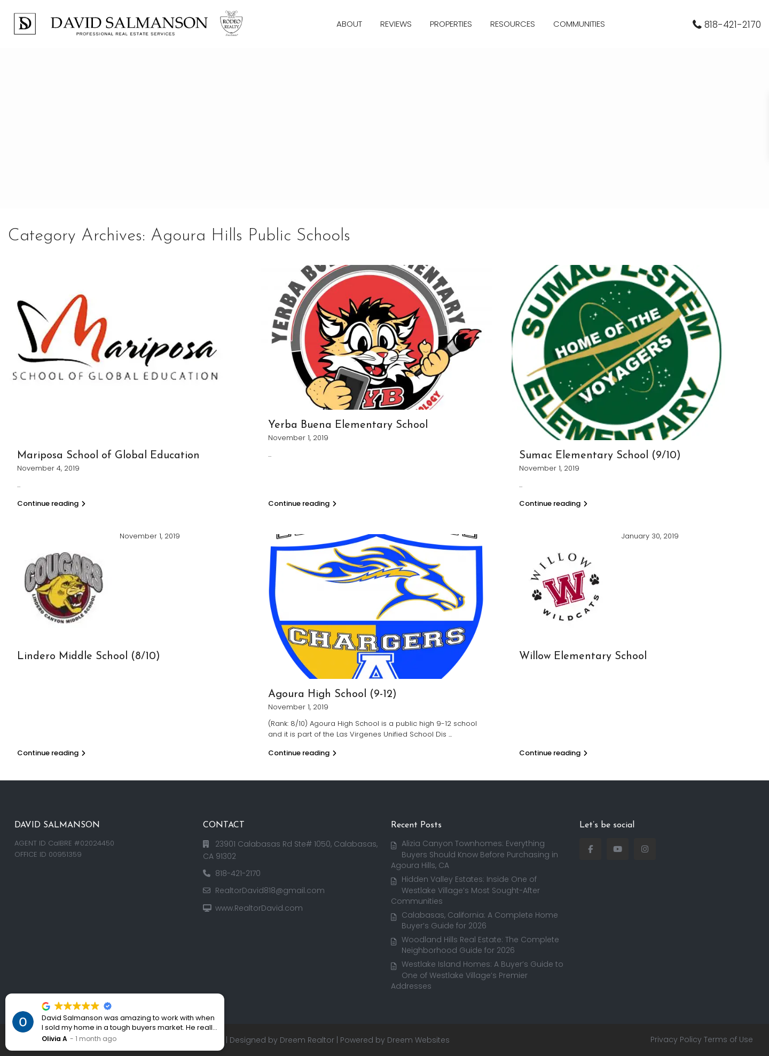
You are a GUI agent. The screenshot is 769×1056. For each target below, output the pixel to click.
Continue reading (51, 503)
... (450, 734)
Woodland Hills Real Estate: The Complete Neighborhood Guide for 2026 (481, 945)
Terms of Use (728, 1039)
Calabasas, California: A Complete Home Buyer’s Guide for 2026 (480, 921)
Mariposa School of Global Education (108, 455)
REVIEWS (396, 23)
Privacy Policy (676, 1039)
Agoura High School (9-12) (332, 694)
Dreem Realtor (307, 1040)
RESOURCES (512, 23)
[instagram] (645, 849)
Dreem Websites (418, 1040)
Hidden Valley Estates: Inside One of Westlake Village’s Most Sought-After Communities (465, 890)
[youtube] (618, 849)
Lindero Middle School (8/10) (88, 656)
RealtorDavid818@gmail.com (270, 890)
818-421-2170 (732, 24)
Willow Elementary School (583, 656)
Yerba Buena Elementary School (348, 425)
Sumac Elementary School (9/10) (600, 455)
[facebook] (590, 849)
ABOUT (349, 23)
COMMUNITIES (579, 23)
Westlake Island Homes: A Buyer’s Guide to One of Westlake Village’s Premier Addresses (477, 975)
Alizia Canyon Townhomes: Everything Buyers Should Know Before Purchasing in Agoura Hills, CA (475, 854)
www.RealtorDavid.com (259, 908)
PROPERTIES (451, 23)
